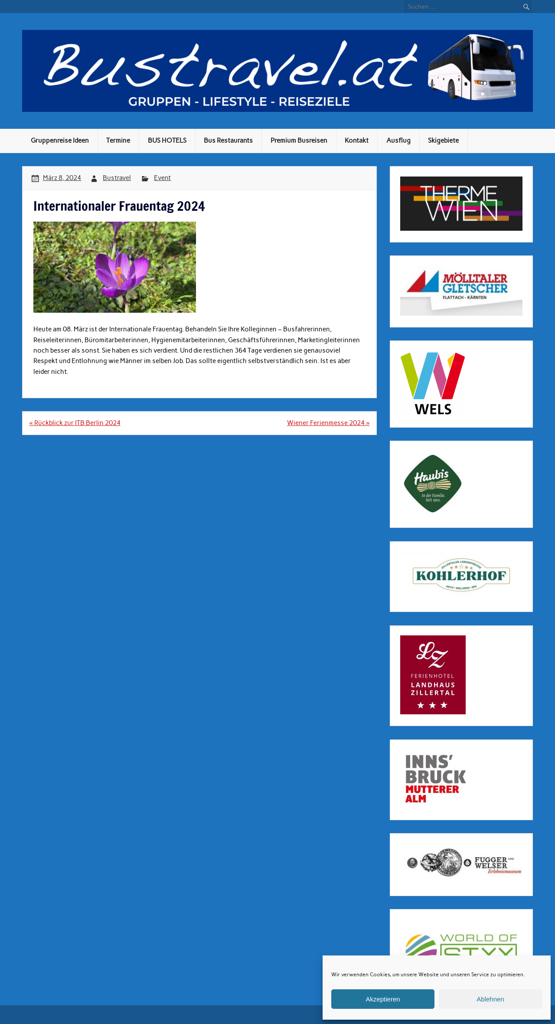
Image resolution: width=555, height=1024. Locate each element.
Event (162, 178)
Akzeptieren (383, 999)
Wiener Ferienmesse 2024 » (328, 423)
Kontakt (357, 140)
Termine (118, 140)
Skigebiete (443, 140)
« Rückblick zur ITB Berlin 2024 (74, 423)
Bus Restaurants (228, 140)
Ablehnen (490, 999)
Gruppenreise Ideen (60, 140)
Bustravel (117, 178)
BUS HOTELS (167, 140)
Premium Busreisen (299, 140)
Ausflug (398, 140)
